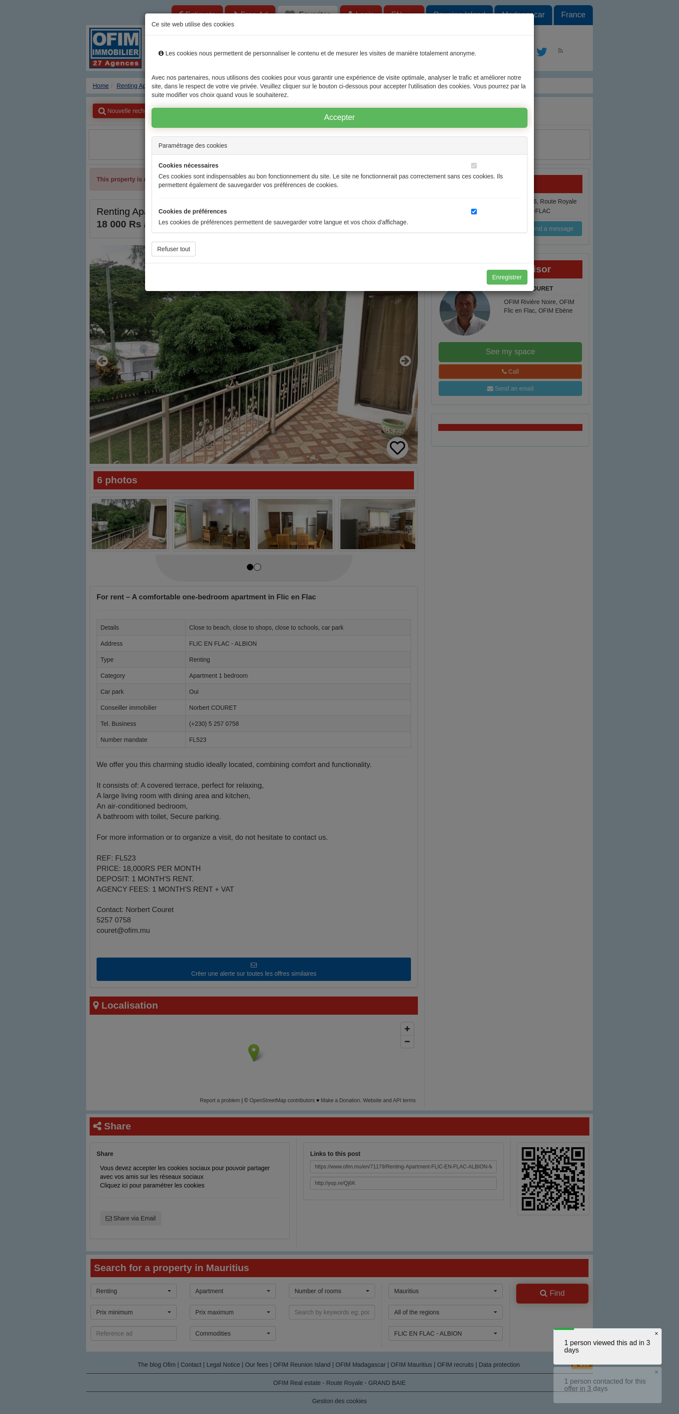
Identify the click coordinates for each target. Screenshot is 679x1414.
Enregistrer (507, 277)
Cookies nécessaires (188, 165)
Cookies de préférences (192, 211)
